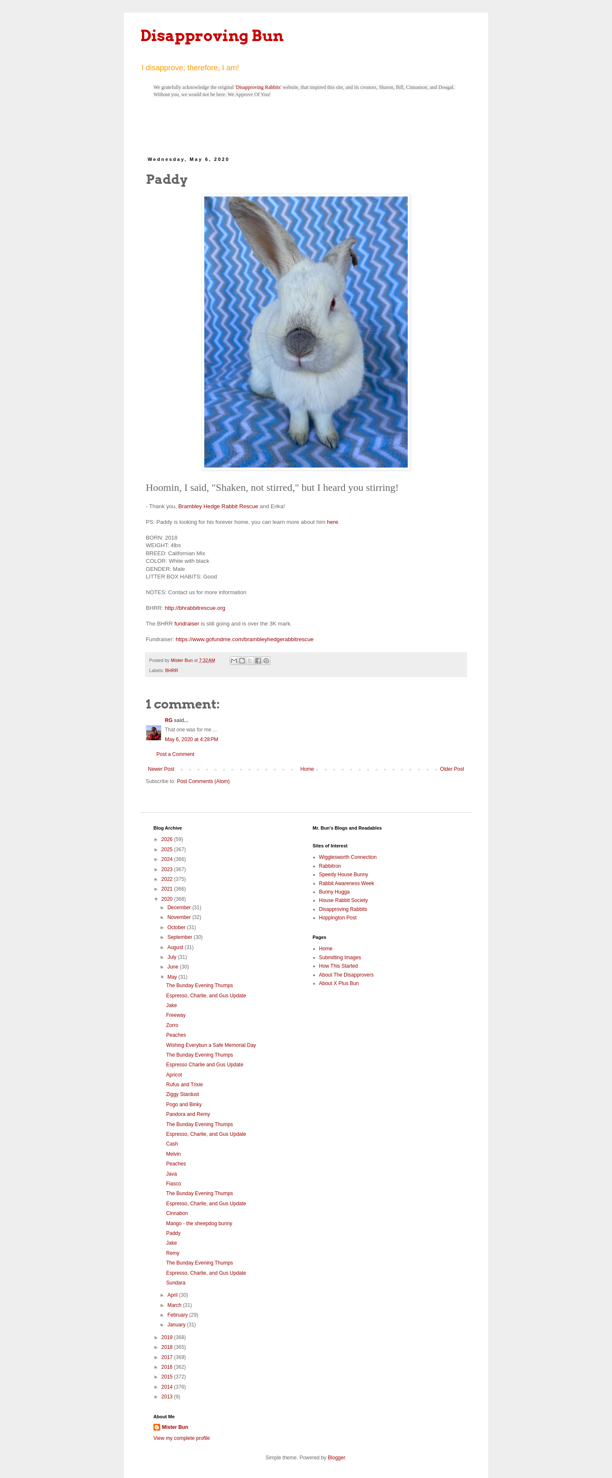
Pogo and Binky (184, 1104)
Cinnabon (177, 1213)
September (180, 937)
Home (307, 769)
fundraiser (186, 623)
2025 (167, 849)
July (172, 957)
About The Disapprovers (346, 975)
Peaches (176, 1035)
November (179, 917)
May (172, 977)
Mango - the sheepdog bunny (199, 1223)
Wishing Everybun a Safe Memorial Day (211, 1045)
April (173, 1295)
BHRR (171, 670)
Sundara (175, 1283)
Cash (172, 1144)
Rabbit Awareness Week (346, 883)
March (175, 1305)
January (177, 1325)
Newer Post (161, 769)
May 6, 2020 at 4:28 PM (191, 739)
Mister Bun (175, 1427)
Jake (171, 1005)
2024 (167, 859)
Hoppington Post (338, 918)
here (332, 522)
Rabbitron (330, 866)
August (176, 947)
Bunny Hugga (334, 892)
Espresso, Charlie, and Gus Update (206, 996)
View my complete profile (181, 1438)
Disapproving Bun (212, 35)
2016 (167, 1367)
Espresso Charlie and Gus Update (204, 1065)
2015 (167, 1377)
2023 (167, 869)
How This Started (338, 966)
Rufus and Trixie (184, 1085)
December (179, 908)
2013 (167, 1397)
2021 (167, 889)
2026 (167, 839)
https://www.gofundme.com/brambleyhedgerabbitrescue (244, 639)
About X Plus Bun (339, 983)
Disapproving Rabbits (258, 87)
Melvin (173, 1154)
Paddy (173, 1233)
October (177, 927)
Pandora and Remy (188, 1114)
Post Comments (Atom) (203, 781)
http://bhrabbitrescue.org (195, 608)
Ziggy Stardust (182, 1094)
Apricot (174, 1075)
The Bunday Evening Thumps (199, 985)
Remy (172, 1253)
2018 (167, 1347)
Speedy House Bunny (343, 874)
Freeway (176, 1015)
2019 (167, 1337)
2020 (167, 899)
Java (171, 1174)
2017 (167, 1357)
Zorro (172, 1025)
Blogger (336, 1458)
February (178, 1315)
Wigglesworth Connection (348, 857)
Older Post (452, 769)
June (173, 967)
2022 (167, 879)
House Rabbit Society (343, 900)
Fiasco (173, 1184)
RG (168, 720)
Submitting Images (340, 957)
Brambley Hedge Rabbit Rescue (218, 506)
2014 (167, 1387)
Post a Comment (175, 754)
